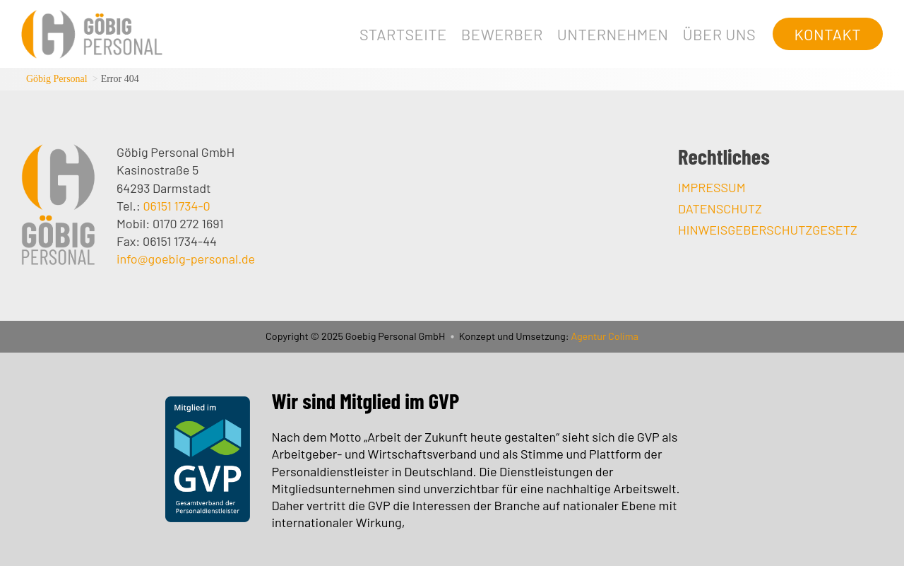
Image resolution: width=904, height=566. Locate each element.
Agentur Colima (603, 336)
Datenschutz (720, 208)
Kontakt (828, 34)
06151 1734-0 (176, 205)
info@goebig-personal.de (186, 258)
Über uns (719, 34)
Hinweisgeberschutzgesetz (767, 229)
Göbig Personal (57, 78)
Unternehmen (613, 34)
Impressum (712, 187)
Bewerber (502, 34)
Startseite (403, 34)
